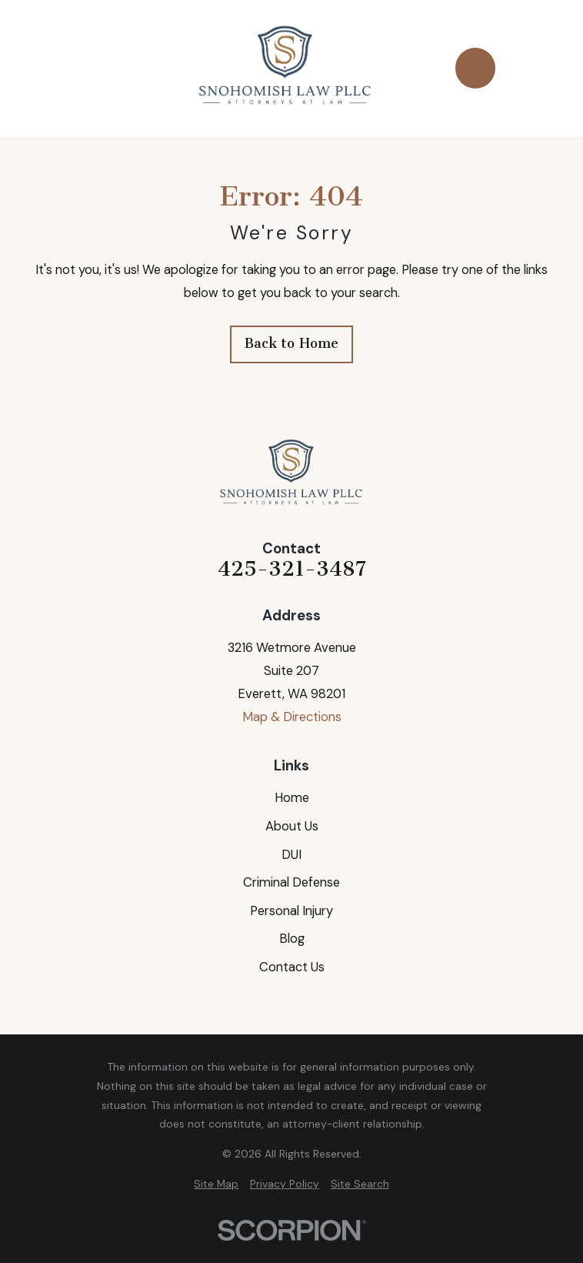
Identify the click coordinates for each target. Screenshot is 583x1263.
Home (292, 798)
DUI (291, 855)
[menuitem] (216, 1184)
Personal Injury (291, 911)
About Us (291, 826)
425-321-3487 (292, 569)
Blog (292, 939)
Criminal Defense (291, 882)
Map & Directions (291, 717)
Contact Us (292, 967)
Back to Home (291, 343)
